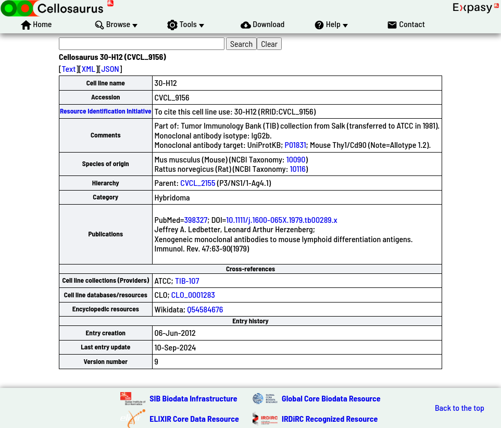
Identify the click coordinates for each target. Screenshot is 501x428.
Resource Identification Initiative (106, 111)
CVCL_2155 (197, 182)
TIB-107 (187, 280)
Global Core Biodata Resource (331, 398)
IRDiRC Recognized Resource (330, 418)
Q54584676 (205, 309)
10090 (296, 159)
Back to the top (459, 407)
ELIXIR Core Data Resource (194, 418)
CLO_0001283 (193, 294)
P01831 (295, 144)
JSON (110, 68)
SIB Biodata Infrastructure (193, 398)
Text (69, 68)
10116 (298, 168)
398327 (196, 219)
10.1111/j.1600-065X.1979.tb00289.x (281, 219)
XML (88, 68)
